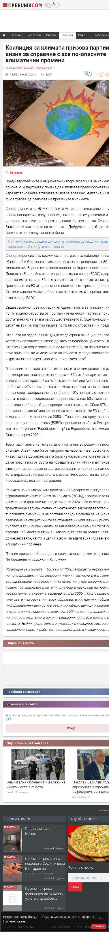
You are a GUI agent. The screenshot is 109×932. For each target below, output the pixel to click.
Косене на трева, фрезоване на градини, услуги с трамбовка (44, 893)
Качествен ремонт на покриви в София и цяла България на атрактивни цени (45, 866)
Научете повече (14, 921)
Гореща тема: (29, 68)
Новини (67, 35)
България (16, 172)
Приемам (99, 926)
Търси (75, 887)
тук (8, 718)
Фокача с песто (80, 867)
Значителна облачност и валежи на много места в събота (36, 784)
